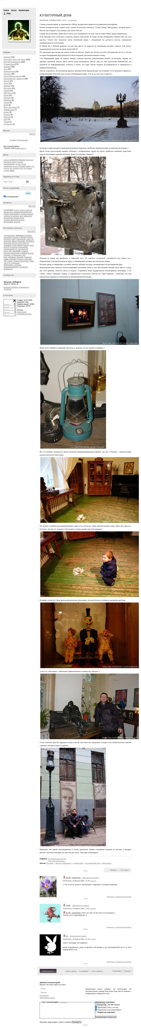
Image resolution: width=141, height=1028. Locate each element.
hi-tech (16, 210)
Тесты (6, 83)
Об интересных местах (13, 76)
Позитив (7, 57)
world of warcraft (26, 210)
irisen (32, 245)
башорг (22, 160)
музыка (16, 218)
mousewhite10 (9, 249)
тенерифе (16, 168)
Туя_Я (6, 263)
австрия (6, 160)
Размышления (9, 72)
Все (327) (31, 231)
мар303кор (23, 267)
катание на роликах (11, 216)
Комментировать (48, 971)
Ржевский (28, 257)
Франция (7, 86)
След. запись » (97, 971)
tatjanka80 (16, 251)
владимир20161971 (11, 267)
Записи (6, 10)
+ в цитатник (71, 20)
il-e (67, 936)
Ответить (110, 896)
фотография (28, 168)
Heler (14, 239)
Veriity (14, 245)
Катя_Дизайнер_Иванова (13, 257)
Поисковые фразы (24, 314)
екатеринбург (9, 164)
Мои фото (7, 88)
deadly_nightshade (73, 878)
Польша (7, 115)
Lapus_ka (29, 239)
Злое (6, 69)
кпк (5, 218)
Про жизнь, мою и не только (15, 60)
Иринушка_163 (19, 255)
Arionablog (8, 238)
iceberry (26, 245)
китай (24, 164)
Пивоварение (9, 110)
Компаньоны (24, 287)
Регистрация (44, 995)
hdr (5, 210)
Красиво (7, 67)
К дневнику (84, 971)
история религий (26, 214)
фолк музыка (19, 220)
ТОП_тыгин (8, 261)
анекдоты (14, 160)
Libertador (7, 241)
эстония (6, 170)
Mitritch (14, 241)
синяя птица (78, 863)
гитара (6, 214)
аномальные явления (12, 212)
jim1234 (7, 247)
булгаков (49, 863)
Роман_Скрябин (10, 259)
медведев (8, 166)
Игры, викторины (10, 107)
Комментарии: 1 (20, 148)
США (6, 119)
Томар (31, 261)
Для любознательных (12, 62)
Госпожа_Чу (8, 255)
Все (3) (32, 134)
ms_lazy (18, 249)
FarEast (30, 238)
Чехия (6, 95)
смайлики (63, 1002)
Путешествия (9, 64)
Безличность (16, 253)
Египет (6, 112)
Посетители (21, 312)
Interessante (21, 239)
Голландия (8, 124)
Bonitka (23, 238)
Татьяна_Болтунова (21, 261)
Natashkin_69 (23, 241)
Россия (6, 81)
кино (21, 216)
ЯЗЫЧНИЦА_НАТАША (12, 265)
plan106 (25, 249)
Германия (7, 100)
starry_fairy (8, 251)
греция (20, 162)
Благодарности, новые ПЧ (14, 79)
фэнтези (17, 222)
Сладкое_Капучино (24, 259)
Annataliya (28, 236)
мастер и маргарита (63, 863)
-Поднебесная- (9, 236)
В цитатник (127, 896)
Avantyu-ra (16, 238)
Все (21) (32, 206)
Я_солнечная (14, 263)
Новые (128, 971)
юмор (11, 170)
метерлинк (106, 863)
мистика (9, 218)
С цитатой (118, 896)
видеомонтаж (26, 212)
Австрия (7, 98)
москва (14, 166)
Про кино (7, 74)
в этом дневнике (11, 197)
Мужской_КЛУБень (11, 287)
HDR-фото (8, 93)
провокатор (8, 269)
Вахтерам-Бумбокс (11, 146)
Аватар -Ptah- (18, 30)
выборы (14, 162)
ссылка (92, 881)
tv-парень (24, 251)
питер (22, 218)
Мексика (7, 117)
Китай (6, 105)
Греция (6, 91)
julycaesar (14, 247)
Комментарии (24, 10)
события (6, 168)
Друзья (13, 10)
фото (21, 168)
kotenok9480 (23, 247)
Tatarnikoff (7, 245)
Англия (6, 103)
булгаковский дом (93, 863)
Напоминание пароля (47, 998)
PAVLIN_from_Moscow (20, 243)
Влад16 (31, 253)
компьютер (28, 216)
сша (11, 168)
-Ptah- (5, 13)
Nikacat (31, 241)
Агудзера (7, 253)
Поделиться (124, 870)
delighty (20, 245)
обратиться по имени (90, 878)
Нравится (113, 870)
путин (32, 166)
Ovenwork (7, 243)
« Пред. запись (71, 971)
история (18, 164)
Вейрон (24, 253)
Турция (6, 122)
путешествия (24, 166)
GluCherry (7, 239)
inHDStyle (7, 289)
